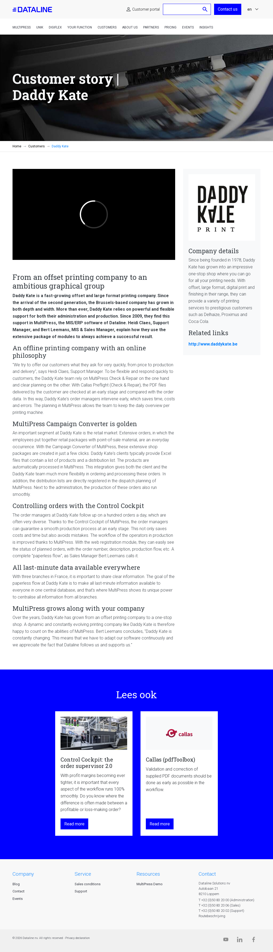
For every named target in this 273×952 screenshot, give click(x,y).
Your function (79, 27)
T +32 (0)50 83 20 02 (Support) (221, 911)
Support (81, 891)
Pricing (170, 27)
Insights (206, 27)
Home (17, 146)
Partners (151, 27)
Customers (107, 27)
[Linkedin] (240, 941)
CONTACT (207, 874)
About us (130, 27)
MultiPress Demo (149, 884)
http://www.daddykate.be (213, 344)
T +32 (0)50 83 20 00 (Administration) (226, 900)
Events (188, 27)
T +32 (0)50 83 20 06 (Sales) (219, 905)
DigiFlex (55, 27)
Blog (16, 884)
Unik (39, 27)
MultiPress (22, 27)
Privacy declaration (77, 938)
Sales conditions (88, 884)
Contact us (228, 9)
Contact (19, 891)
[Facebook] (253, 941)
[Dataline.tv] (226, 941)
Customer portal (146, 9)
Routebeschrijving (212, 916)
